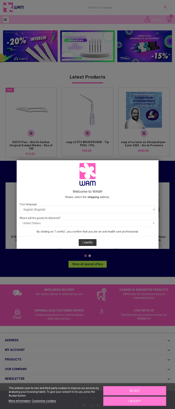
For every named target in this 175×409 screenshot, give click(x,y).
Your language (28, 204)
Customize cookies (44, 401)
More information (19, 401)
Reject (134, 391)
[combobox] (87, 223)
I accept (134, 401)
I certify (87, 242)
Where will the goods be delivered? (40, 218)
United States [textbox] (32, 223)
